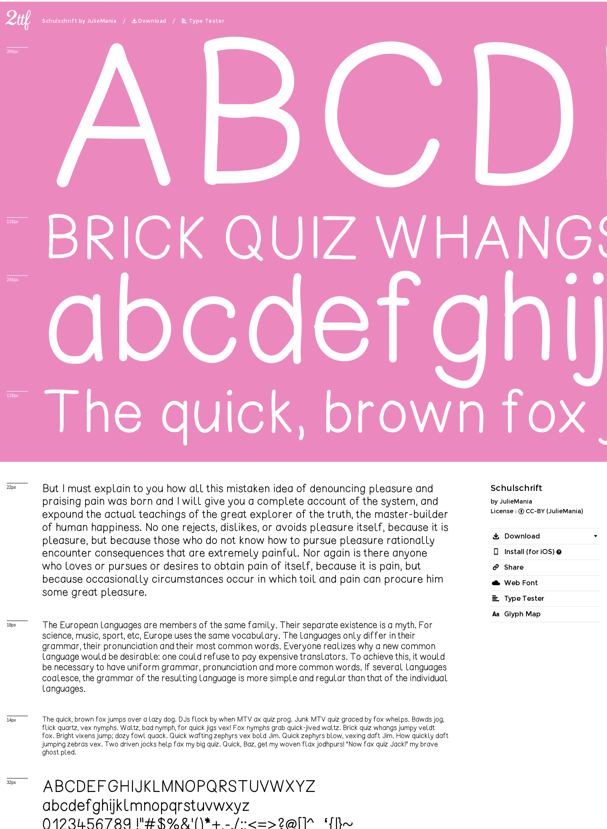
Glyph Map (522, 614)
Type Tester (207, 21)
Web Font (521, 583)
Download (152, 21)
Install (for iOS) (529, 552)
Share (514, 567)
